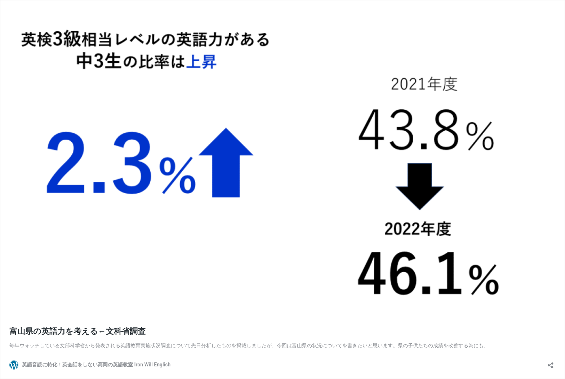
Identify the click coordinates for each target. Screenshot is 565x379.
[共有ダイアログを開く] (551, 363)
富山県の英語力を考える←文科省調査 (77, 331)
